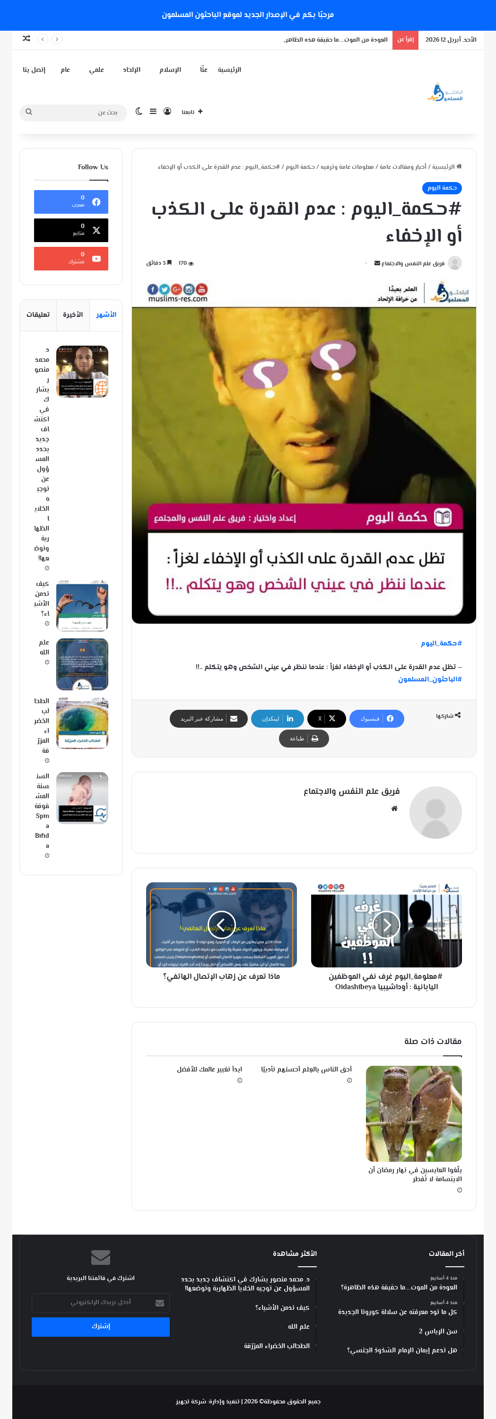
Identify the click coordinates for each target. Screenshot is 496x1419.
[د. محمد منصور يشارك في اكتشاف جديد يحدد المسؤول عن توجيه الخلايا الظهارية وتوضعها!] (82, 372)
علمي (96, 70)
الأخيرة (73, 315)
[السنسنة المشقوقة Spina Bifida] (82, 798)
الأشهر (106, 315)
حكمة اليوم (300, 167)
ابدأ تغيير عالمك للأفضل (209, 1070)
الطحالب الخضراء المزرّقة (41, 726)
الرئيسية (229, 70)
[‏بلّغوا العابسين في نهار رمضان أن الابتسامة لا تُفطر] (413, 1113)
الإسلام (170, 70)
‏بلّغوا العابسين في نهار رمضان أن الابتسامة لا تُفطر (415, 1175)
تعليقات (38, 315)
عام (65, 70)
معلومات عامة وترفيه (347, 167)
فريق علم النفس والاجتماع (413, 264)
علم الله (44, 648)
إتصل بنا (34, 70)
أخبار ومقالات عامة (403, 167)
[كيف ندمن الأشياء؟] (82, 606)
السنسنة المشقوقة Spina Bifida (42, 812)
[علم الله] (82, 664)
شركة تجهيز (191, 1402)
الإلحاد (131, 70)
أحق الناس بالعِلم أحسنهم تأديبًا (306, 1070)
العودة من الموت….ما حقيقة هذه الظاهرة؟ (333, 40)
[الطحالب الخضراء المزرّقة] (82, 723)
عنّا (204, 70)
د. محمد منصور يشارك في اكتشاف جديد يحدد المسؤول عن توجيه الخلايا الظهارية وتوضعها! (41, 454)
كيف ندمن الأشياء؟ (41, 599)
